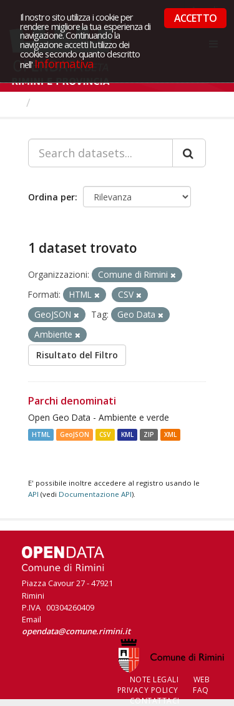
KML (127, 434)
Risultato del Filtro (77, 355)
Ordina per (51, 197)
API (33, 494)
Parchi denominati (72, 401)
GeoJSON (74, 434)
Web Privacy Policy (163, 684)
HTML (41, 434)
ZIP (149, 434)
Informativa (64, 63)
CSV (104, 434)
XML (170, 434)
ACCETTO (195, 18)
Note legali (154, 679)
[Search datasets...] (100, 153)
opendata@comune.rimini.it (76, 631)
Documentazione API (95, 494)
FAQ (201, 690)
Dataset (59, 102)
